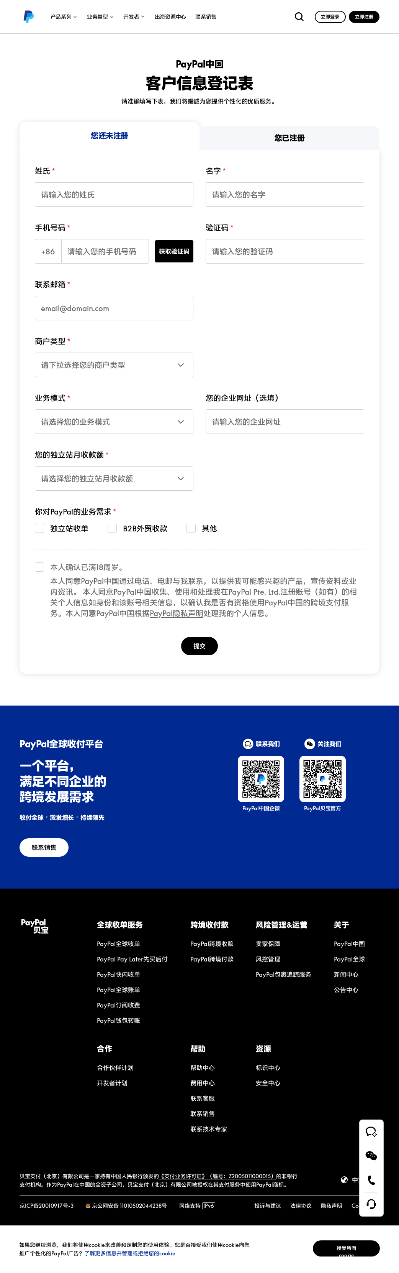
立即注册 (364, 17)
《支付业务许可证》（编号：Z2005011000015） (217, 1176)
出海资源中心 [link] (170, 16)
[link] (29, 17)
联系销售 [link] (205, 16)
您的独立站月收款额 (69, 454)
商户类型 (50, 341)
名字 (213, 170)
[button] (136, 924)
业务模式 (50, 397)
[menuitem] (110, 136)
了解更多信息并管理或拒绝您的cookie (140, 1253)
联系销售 (44, 847)
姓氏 (42, 170)
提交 (199, 646)
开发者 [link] (134, 16)
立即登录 (330, 17)
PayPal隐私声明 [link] (176, 613)
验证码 (217, 227)
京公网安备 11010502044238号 (129, 1205)
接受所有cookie (339, 1249)
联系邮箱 (50, 284)
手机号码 (50, 227)
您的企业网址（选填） (244, 397)
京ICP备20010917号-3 (47, 1205)
